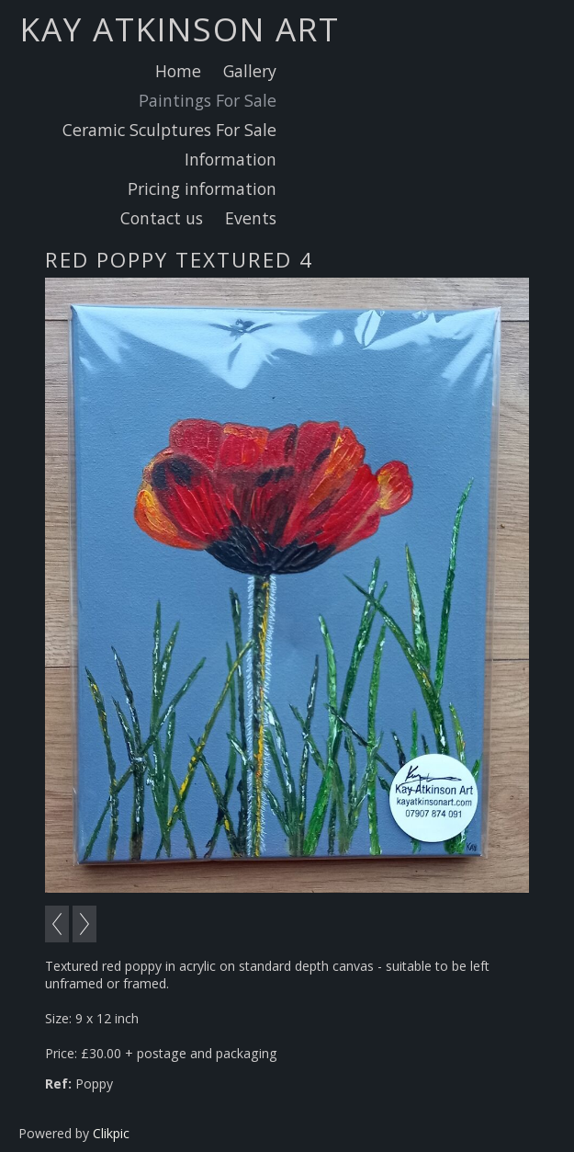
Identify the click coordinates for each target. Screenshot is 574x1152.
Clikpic (111, 1133)
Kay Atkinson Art (180, 28)
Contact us (161, 218)
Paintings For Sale (207, 100)
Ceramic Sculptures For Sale (169, 130)
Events (250, 218)
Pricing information (202, 188)
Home (178, 71)
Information (230, 159)
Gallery (249, 71)
